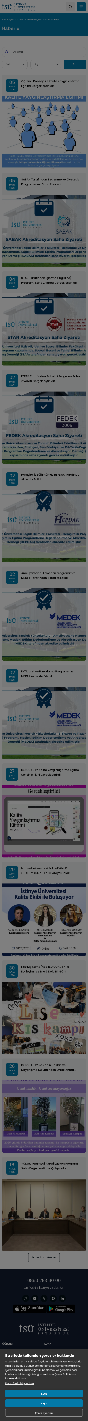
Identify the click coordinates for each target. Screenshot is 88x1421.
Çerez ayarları (44, 1413)
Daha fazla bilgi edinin (19, 1383)
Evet (44, 1393)
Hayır (44, 1403)
